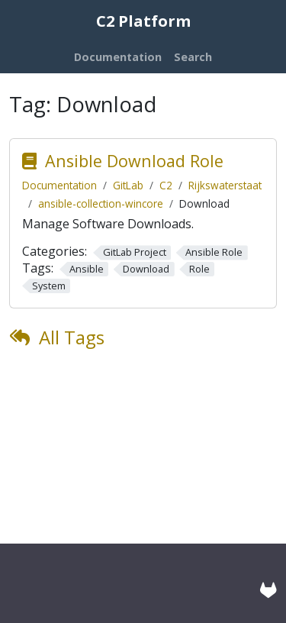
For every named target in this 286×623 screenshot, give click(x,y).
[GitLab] (268, 590)
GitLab (128, 185)
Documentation (59, 185)
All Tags (71, 337)
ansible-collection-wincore (100, 203)
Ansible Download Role (134, 161)
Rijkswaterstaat (225, 185)
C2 (165, 185)
